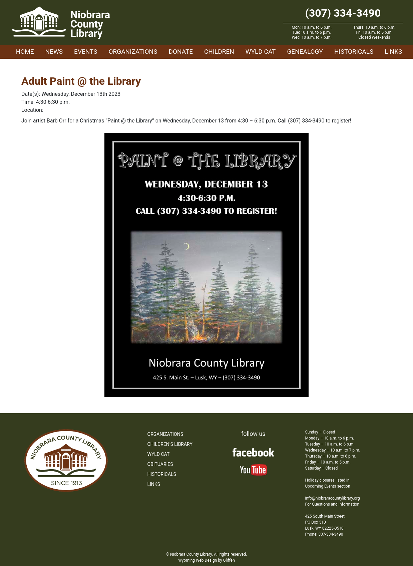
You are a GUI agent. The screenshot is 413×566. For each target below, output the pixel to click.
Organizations (133, 51)
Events (85, 51)
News (54, 51)
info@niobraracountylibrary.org (332, 498)
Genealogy (305, 51)
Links (393, 51)
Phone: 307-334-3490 (324, 534)
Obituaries (160, 464)
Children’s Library (169, 444)
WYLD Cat (261, 51)
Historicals (353, 51)
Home (25, 51)
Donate (180, 51)
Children (219, 51)
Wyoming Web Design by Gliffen (206, 560)
